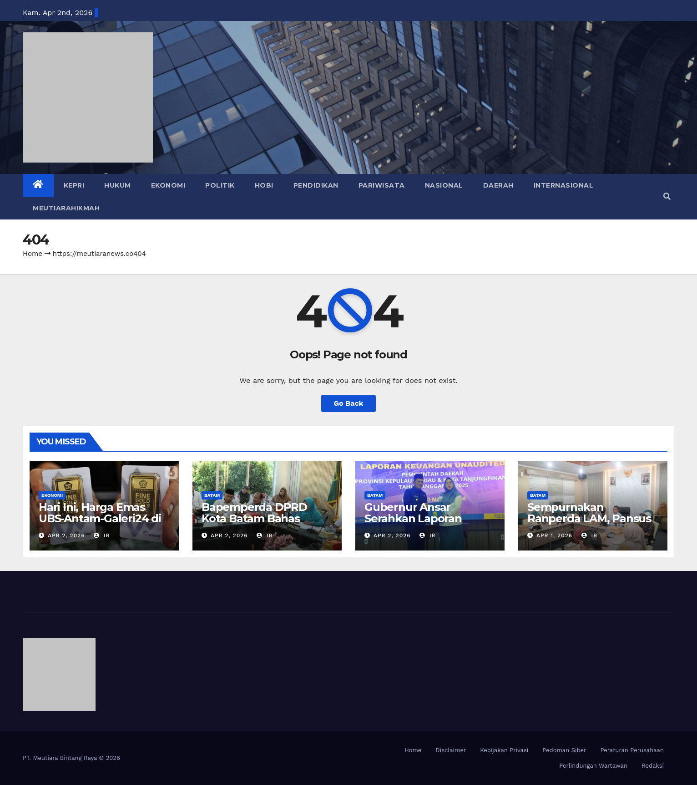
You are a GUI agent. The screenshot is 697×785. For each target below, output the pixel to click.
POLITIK (220, 185)
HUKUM (117, 185)
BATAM (212, 495)
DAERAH (498, 185)
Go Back (349, 403)
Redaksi (652, 765)
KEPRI (74, 185)
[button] (667, 196)
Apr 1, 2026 (554, 535)
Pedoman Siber (564, 750)
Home (32, 254)
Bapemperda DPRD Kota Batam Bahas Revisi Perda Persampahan (254, 524)
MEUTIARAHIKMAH (66, 208)
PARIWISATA (382, 185)
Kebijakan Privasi (504, 750)
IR (102, 535)
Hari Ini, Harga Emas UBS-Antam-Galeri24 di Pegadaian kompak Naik (104, 518)
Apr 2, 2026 (66, 535)
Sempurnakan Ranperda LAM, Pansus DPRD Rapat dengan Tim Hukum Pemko (589, 524)
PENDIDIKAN (315, 185)
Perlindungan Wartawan (593, 765)
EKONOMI (168, 185)
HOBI (264, 185)
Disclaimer (450, 750)
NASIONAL (444, 185)
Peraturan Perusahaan (632, 750)
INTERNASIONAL (564, 185)
